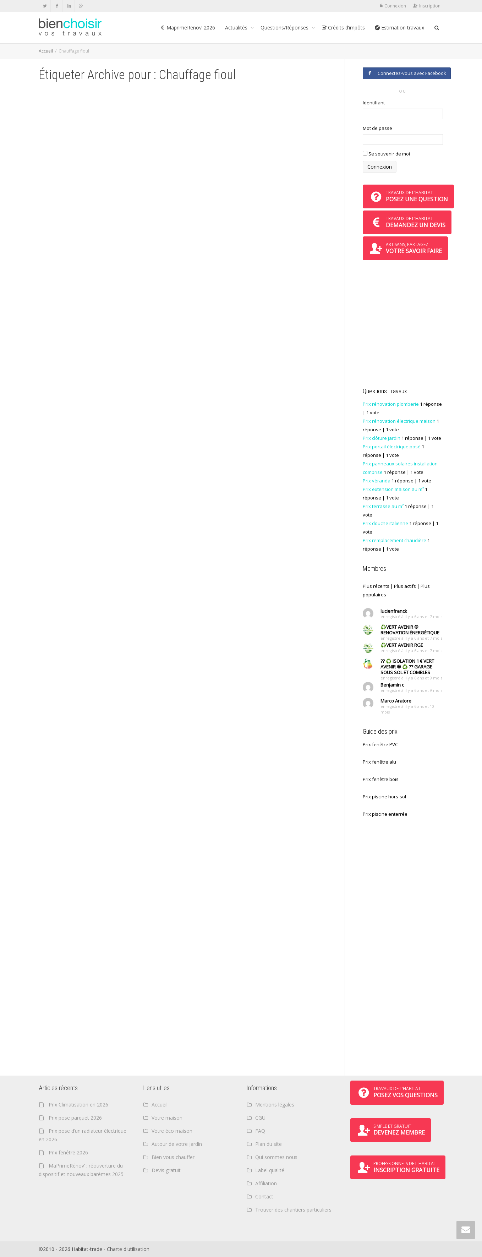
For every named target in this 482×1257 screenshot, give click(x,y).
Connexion (395, 6)
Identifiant (374, 102)
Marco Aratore (395, 701)
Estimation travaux (399, 27)
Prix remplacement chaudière (394, 540)
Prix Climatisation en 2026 (78, 1104)
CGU (260, 1117)
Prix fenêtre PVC (380, 744)
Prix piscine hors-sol (384, 796)
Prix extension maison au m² (393, 489)
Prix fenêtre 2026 (68, 1152)
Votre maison (167, 1117)
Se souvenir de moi (386, 154)
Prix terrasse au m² (383, 506)
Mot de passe (377, 128)
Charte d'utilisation (128, 1249)
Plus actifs (405, 586)
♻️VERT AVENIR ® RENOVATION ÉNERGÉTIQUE (409, 630)
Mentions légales (274, 1104)
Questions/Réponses (285, 27)
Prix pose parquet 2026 (75, 1117)
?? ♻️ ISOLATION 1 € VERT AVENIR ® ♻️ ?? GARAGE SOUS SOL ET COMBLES (407, 667)
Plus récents (376, 586)
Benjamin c (392, 685)
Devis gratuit (166, 1170)
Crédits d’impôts (343, 27)
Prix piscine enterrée (385, 814)
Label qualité (269, 1170)
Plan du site (268, 1144)
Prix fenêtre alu (379, 762)
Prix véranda (376, 480)
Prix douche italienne (385, 523)
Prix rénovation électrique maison (399, 421)
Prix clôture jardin (381, 438)
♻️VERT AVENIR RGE (401, 645)
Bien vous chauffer (173, 1157)
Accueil (46, 51)
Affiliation (266, 1183)
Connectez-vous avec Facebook (406, 73)
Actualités (237, 27)
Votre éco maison (172, 1130)
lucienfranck (393, 611)
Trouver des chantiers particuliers (293, 1209)
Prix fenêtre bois (381, 779)
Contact (264, 1196)
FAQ (260, 1130)
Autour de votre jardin (177, 1144)
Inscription (429, 6)
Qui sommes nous (276, 1157)
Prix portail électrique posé (392, 446)
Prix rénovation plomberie (391, 404)
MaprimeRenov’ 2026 (187, 27)
